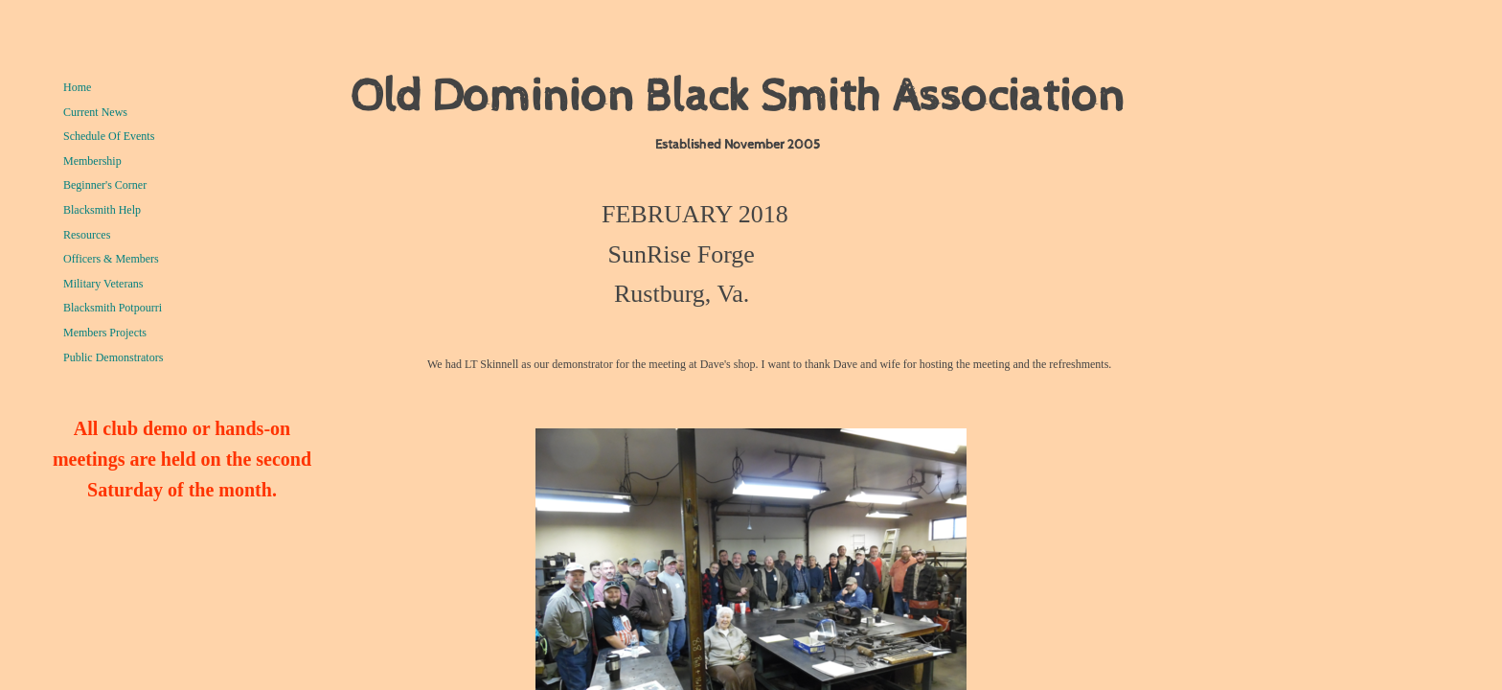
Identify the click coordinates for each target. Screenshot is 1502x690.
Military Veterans (103, 283)
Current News (95, 112)
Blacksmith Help (102, 210)
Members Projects (105, 332)
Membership (92, 161)
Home (77, 87)
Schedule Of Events (108, 136)
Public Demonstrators (113, 357)
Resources (86, 235)
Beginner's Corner (105, 185)
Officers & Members (111, 258)
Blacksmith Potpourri (112, 307)
